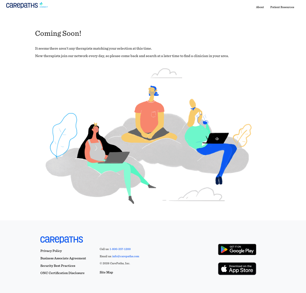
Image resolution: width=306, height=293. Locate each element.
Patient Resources (282, 7)
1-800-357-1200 (120, 249)
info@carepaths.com (125, 256)
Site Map (106, 272)
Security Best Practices (57, 266)
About (260, 7)
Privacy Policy (51, 251)
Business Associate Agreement (63, 258)
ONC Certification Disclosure (62, 273)
